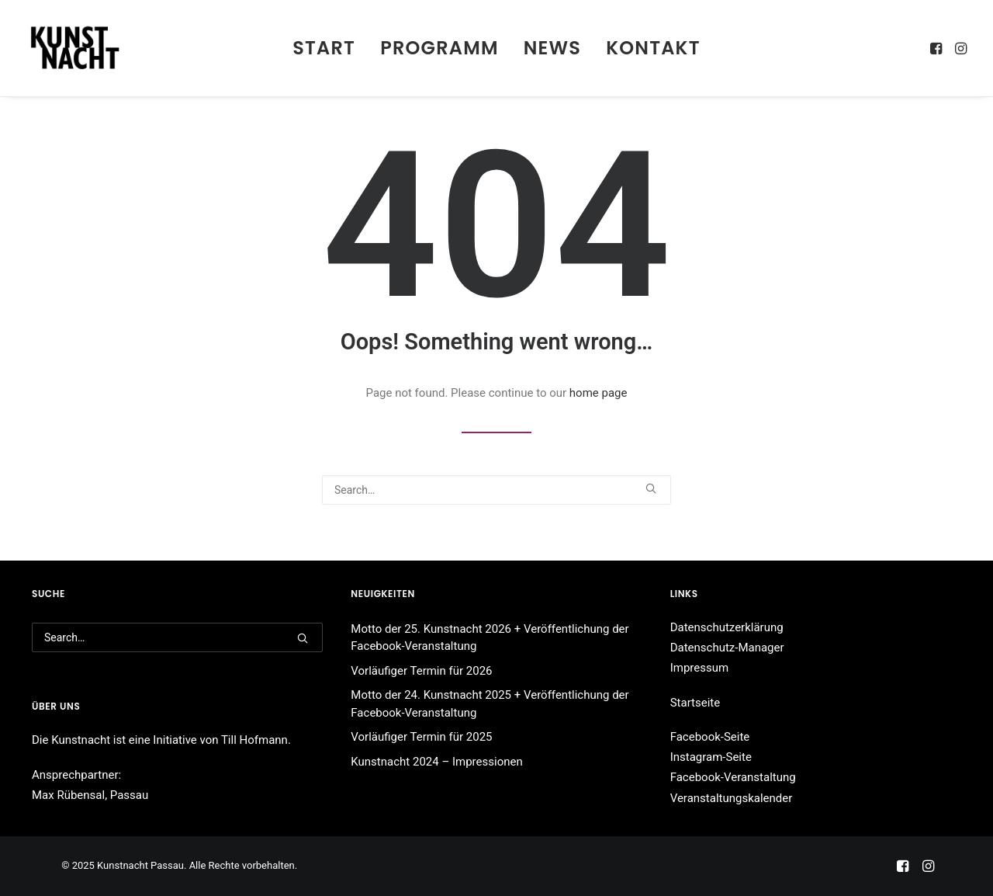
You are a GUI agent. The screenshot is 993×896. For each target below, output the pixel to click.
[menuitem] (324, 48)
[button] (937, 48)
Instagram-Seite (711, 757)
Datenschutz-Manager (727, 648)
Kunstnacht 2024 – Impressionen (436, 762)
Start (323, 48)
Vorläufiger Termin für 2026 (421, 671)
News (552, 48)
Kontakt (653, 48)
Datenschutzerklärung (727, 627)
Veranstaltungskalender (731, 798)
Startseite (695, 703)
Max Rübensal (68, 795)
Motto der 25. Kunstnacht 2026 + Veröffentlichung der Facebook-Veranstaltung (489, 638)
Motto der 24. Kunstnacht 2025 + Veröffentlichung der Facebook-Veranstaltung (489, 704)
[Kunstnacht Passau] (74, 48)
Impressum (699, 668)
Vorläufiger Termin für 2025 (421, 737)
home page (598, 393)
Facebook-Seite (710, 737)
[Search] (496, 490)
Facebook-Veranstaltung (733, 777)
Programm (439, 48)
